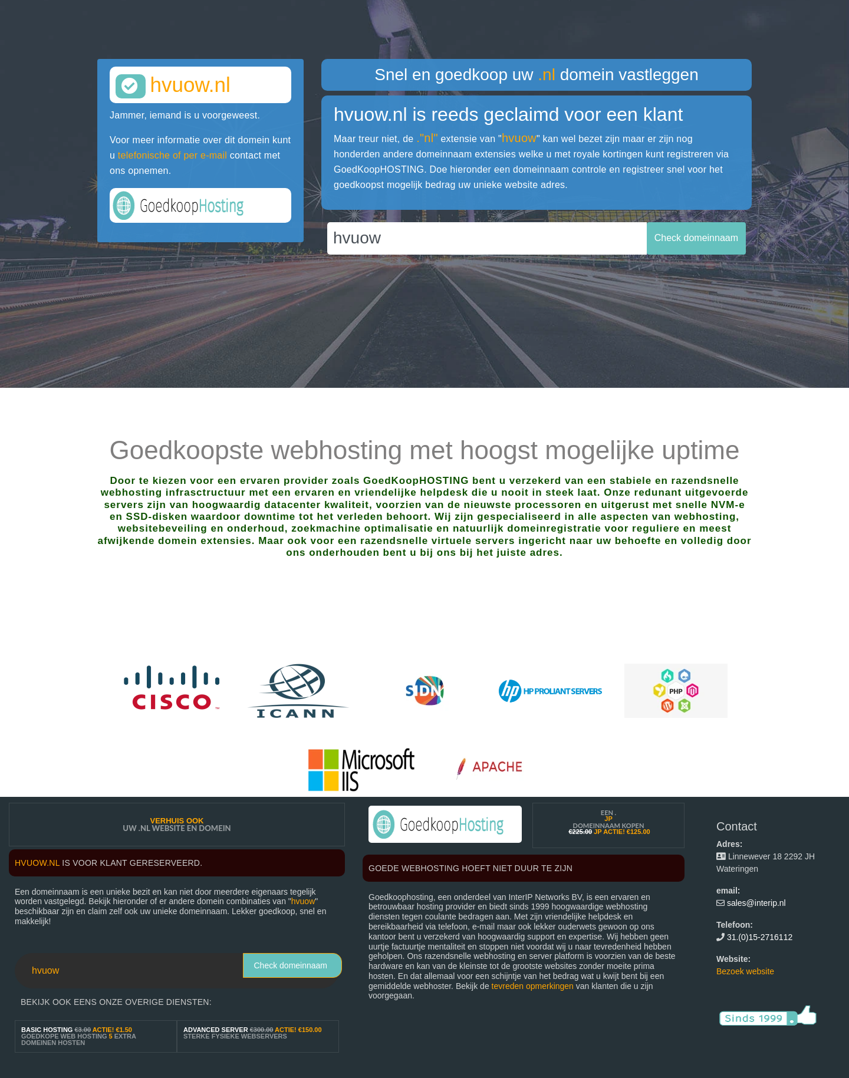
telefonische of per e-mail (172, 155)
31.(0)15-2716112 (759, 937)
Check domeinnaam (290, 965)
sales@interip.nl (756, 903)
